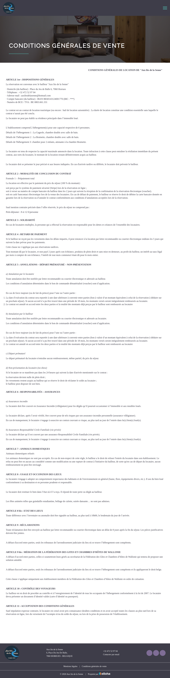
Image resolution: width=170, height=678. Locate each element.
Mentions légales (70, 666)
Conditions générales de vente (94, 666)
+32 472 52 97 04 (109, 651)
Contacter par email (109, 654)
